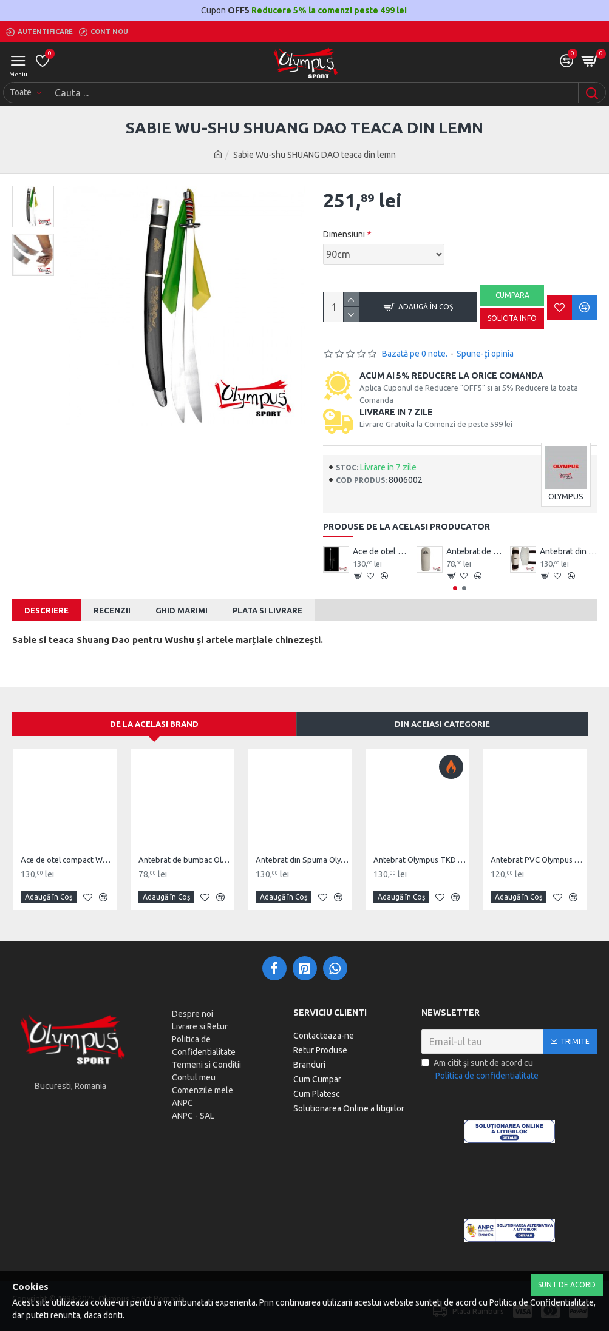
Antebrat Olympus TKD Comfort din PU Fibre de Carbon (420, 859)
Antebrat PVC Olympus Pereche (537, 859)
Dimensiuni (344, 234)
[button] (455, 588)
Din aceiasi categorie (442, 723)
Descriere (46, 610)
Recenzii (112, 610)
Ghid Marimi (181, 610)
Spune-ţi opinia (485, 354)
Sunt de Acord (567, 1285)
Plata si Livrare (267, 610)
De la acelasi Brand (154, 723)
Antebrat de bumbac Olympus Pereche (475, 551)
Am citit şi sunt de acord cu (480, 1070)
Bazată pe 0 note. (414, 354)
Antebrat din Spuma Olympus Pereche (568, 551)
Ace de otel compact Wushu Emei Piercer (381, 551)
